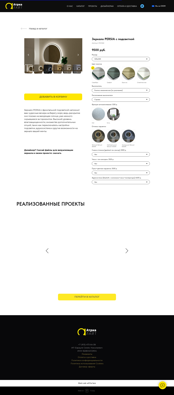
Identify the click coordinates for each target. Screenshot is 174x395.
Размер (94, 55)
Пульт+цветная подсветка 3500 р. (104, 168)
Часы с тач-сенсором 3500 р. (103, 159)
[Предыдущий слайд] (47, 250)
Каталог (80, 6)
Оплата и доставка (127, 6)
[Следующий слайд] (127, 250)
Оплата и (82, 357)
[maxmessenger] (142, 6)
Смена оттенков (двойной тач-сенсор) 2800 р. (109, 150)
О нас (70, 6)
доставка (91, 357)
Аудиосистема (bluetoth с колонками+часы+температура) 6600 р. (116, 178)
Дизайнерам (107, 6)
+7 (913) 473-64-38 (87, 345)
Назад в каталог (38, 28)
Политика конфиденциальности (87, 360)
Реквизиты (87, 354)
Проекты (92, 6)
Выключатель (97, 86)
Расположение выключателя (102, 95)
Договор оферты (87, 367)
